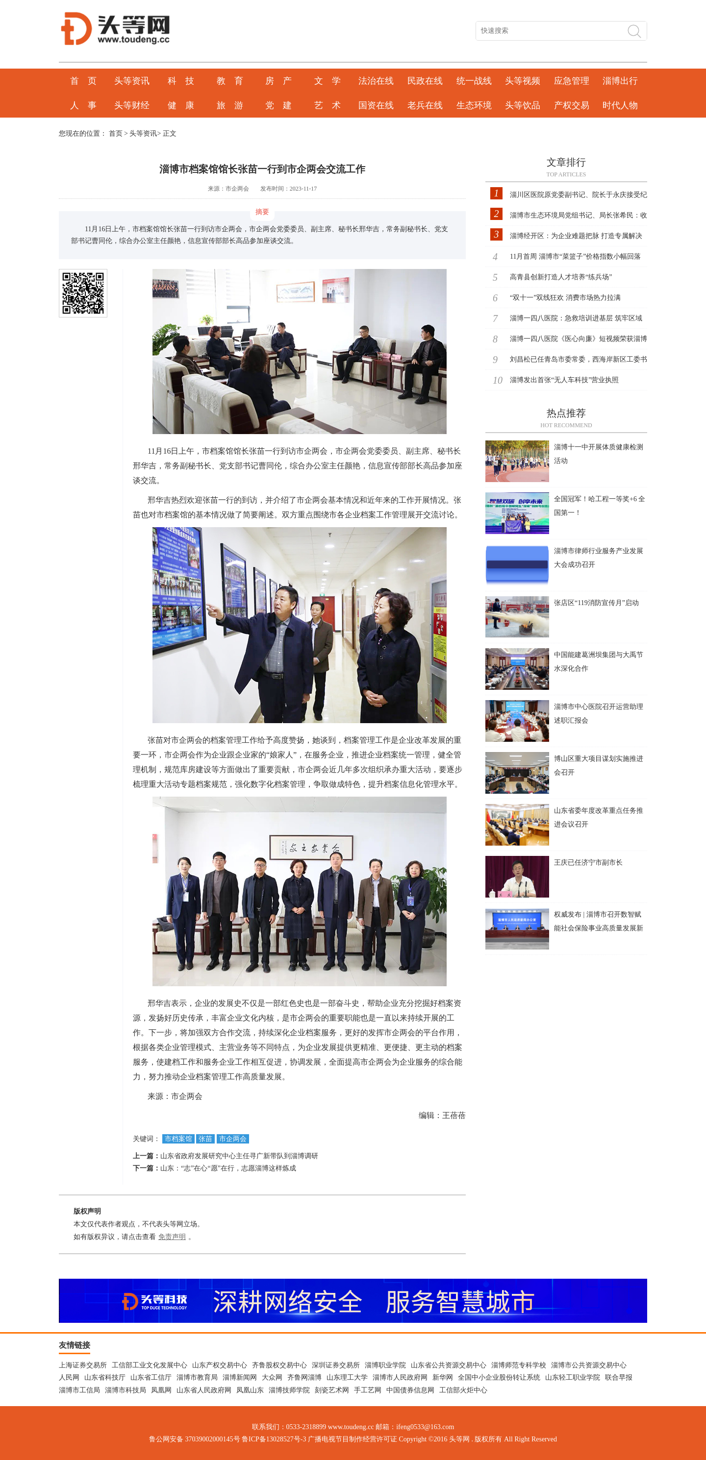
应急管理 (571, 81)
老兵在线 (425, 105)
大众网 (272, 1377)
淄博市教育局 (197, 1377)
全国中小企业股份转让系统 (499, 1377)
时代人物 (620, 105)
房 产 (278, 81)
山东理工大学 (347, 1377)
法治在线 (376, 81)
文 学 (327, 81)
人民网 (69, 1377)
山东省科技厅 (105, 1377)
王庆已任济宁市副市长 (588, 862)
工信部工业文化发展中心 (149, 1365)
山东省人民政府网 (203, 1390)
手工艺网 (367, 1390)
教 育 (230, 81)
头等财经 (132, 105)
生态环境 (474, 105)
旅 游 (230, 105)
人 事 (83, 105)
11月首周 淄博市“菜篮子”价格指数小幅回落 (575, 256)
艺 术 (327, 105)
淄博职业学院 (385, 1365)
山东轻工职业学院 (572, 1377)
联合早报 (618, 1377)
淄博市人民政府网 (400, 1377)
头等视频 (522, 81)
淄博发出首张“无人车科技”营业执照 (564, 380)
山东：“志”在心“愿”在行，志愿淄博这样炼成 (228, 1168)
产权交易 (571, 105)
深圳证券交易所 (336, 1365)
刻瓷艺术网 (332, 1390)
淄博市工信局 (79, 1390)
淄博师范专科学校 (518, 1365)
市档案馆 (178, 1139)
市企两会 (233, 1139)
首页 (116, 133)
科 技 (181, 81)
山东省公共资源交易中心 (448, 1365)
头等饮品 (522, 105)
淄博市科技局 (125, 1390)
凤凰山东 (250, 1390)
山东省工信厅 (151, 1377)
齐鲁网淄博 (304, 1377)
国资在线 (376, 105)
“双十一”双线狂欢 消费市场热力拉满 (565, 297)
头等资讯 (132, 81)
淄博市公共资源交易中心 (589, 1365)
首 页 (83, 81)
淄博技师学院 (289, 1390)
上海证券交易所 (83, 1365)
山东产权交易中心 (219, 1365)
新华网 (442, 1377)
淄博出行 (620, 81)
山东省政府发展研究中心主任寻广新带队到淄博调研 (239, 1156)
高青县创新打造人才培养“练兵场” (561, 277)
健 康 (181, 105)
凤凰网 (161, 1390)
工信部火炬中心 (463, 1390)
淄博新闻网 (240, 1377)
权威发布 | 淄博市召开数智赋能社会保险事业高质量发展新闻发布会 (598, 928)
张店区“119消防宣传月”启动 (596, 603)
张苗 (205, 1139)
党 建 (278, 105)
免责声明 (172, 1237)
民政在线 (425, 81)
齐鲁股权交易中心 (279, 1365)
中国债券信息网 (410, 1390)
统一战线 (474, 81)
